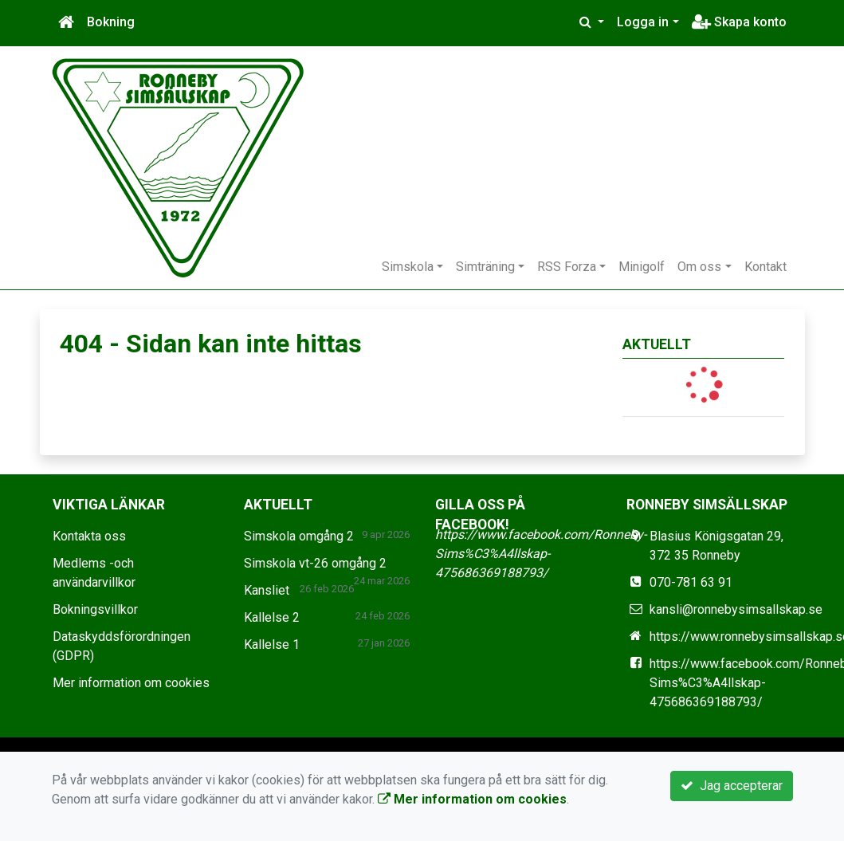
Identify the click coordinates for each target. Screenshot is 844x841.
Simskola (408, 266)
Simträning (485, 266)
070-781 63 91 (691, 582)
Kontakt (765, 266)
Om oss (699, 266)
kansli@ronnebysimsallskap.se (736, 609)
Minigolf (641, 266)
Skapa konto (739, 21)
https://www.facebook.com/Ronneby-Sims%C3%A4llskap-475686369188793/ (540, 553)
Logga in (643, 21)
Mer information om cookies (131, 682)
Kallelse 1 (272, 644)
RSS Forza (566, 266)
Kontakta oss (89, 536)
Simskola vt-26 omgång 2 (315, 563)
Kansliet (266, 590)
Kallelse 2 (272, 617)
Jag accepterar (732, 785)
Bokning (111, 21)
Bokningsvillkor (95, 609)
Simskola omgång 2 (299, 536)
